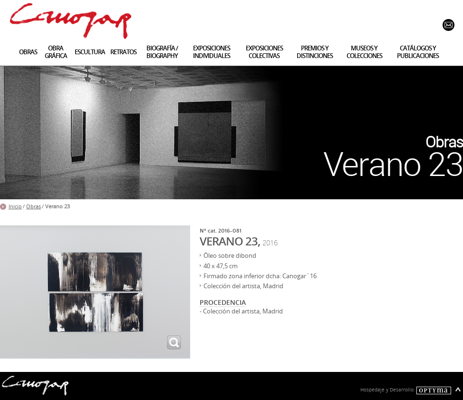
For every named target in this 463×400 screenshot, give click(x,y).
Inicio (15, 206)
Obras (33, 206)
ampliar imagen (174, 342)
